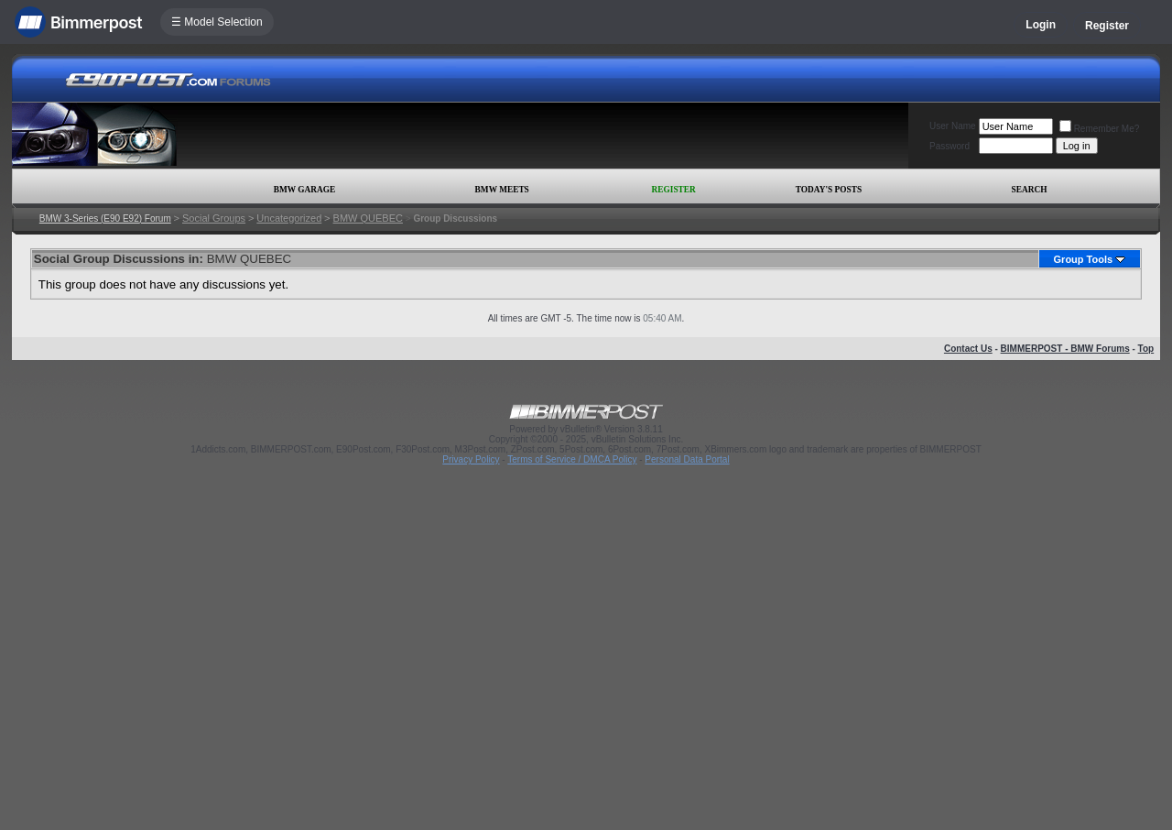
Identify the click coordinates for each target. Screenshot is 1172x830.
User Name (952, 126)
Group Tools (1083, 259)
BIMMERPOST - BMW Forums (1065, 349)
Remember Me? (1099, 129)
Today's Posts (829, 189)
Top (1146, 349)
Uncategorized (288, 218)
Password (949, 146)
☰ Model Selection (217, 22)
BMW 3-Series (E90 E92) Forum (105, 218)
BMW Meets (502, 189)
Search (1029, 189)
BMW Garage (304, 189)
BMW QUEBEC (368, 218)
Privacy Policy (470, 459)
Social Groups (213, 218)
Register (1107, 25)
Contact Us (968, 349)
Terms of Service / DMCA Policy (571, 459)
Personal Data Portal (687, 459)
